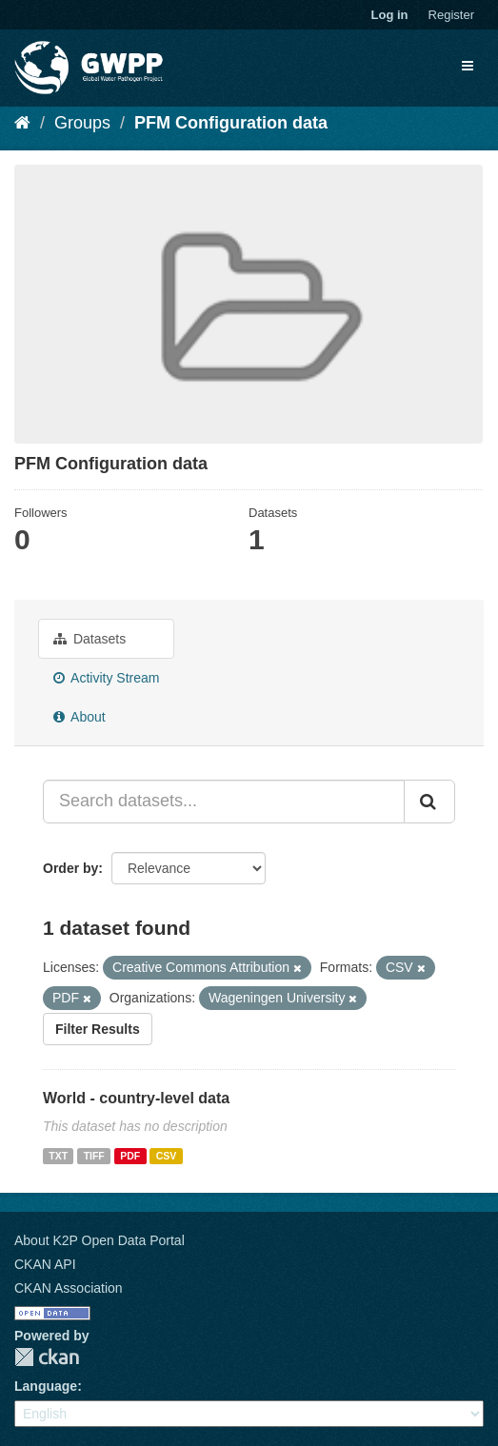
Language (45, 1386)
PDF (130, 1155)
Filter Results (97, 1029)
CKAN (46, 1357)
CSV (166, 1155)
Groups (82, 122)
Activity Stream (106, 677)
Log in (389, 15)
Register (451, 15)
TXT (58, 1155)
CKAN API (45, 1264)
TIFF (94, 1155)
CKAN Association (68, 1288)
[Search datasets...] (224, 801)
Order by (70, 868)
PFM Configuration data (231, 122)
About (79, 716)
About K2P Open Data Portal (99, 1240)
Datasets (89, 638)
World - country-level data (136, 1098)
